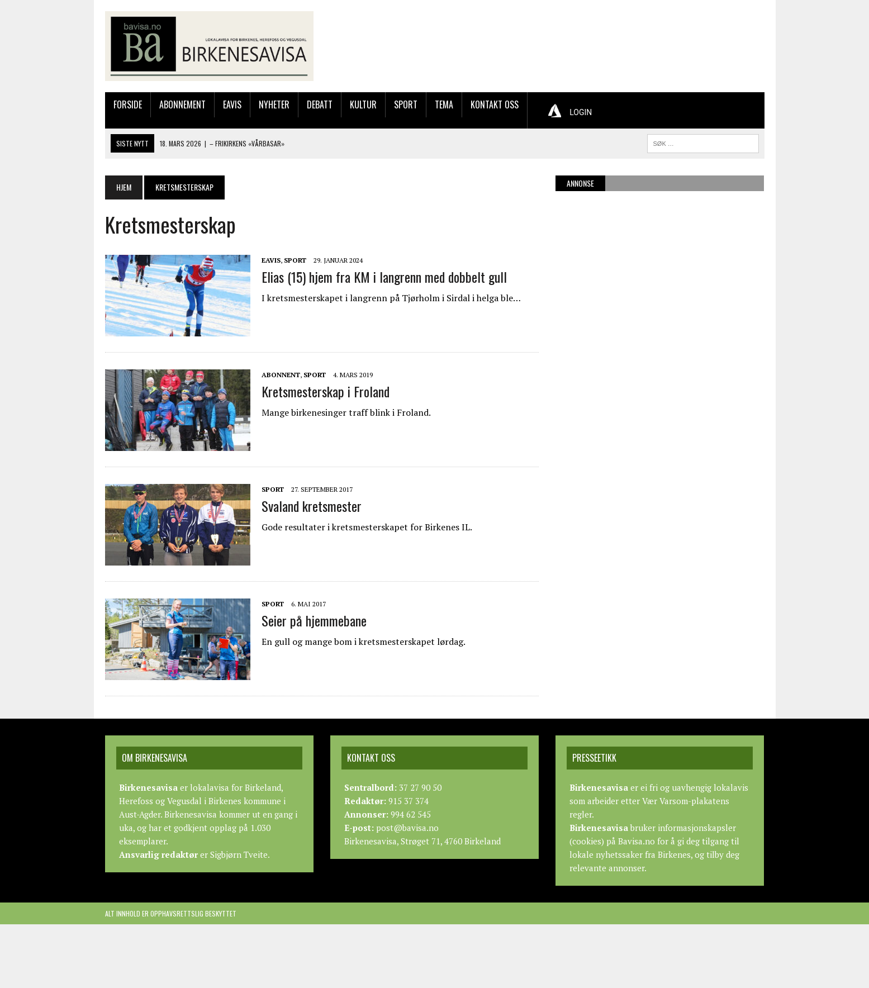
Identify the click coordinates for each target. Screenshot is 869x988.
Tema (444, 104)
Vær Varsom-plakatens (685, 800)
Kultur (363, 104)
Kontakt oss (495, 104)
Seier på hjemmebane (314, 620)
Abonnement (182, 104)
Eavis (232, 104)
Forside (127, 104)
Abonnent (281, 374)
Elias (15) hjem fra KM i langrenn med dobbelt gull (384, 277)
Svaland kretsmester (312, 506)
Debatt (320, 104)
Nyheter (274, 104)
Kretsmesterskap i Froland (326, 391)
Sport (405, 104)
